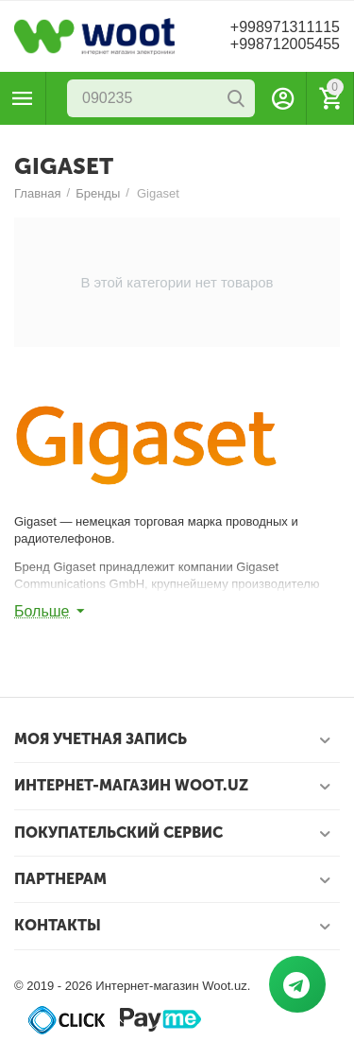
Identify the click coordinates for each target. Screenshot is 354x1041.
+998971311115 (285, 27)
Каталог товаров (22, 98)
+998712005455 (285, 44)
